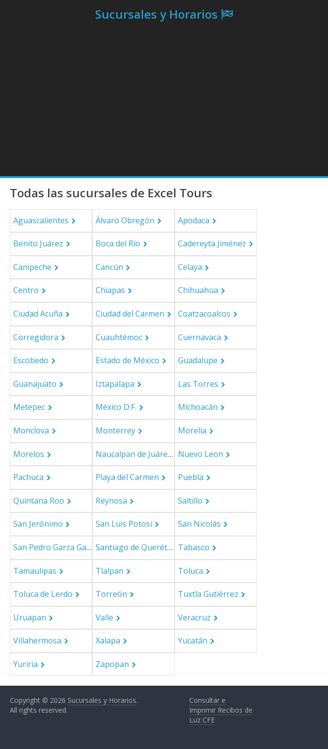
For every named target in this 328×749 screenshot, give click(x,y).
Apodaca (193, 220)
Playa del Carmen (127, 477)
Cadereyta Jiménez (212, 243)
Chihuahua (198, 290)
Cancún (109, 267)
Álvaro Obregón (125, 220)
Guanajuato (34, 383)
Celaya (190, 267)
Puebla (190, 477)
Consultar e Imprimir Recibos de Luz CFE (220, 710)
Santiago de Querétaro (138, 547)
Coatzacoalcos (204, 313)
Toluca (190, 570)
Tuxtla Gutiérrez (208, 593)
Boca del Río (118, 243)
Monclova (31, 430)
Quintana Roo (38, 500)
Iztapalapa (115, 383)
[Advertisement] (164, 102)
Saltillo (190, 500)
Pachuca (28, 477)
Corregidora (35, 337)
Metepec (29, 406)
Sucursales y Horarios (156, 14)
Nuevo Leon (200, 454)
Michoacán (198, 406)
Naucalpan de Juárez (134, 454)
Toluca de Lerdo (43, 593)
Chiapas (110, 290)
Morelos (28, 454)
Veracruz (194, 617)
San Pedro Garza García (56, 547)
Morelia (192, 430)
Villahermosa (37, 640)
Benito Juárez (38, 243)
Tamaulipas (34, 570)
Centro (26, 290)
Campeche (32, 267)
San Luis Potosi (124, 523)
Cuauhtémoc (119, 337)
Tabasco (193, 547)
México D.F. (116, 406)
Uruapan (29, 617)
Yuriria (25, 664)
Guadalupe (198, 360)
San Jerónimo (38, 523)
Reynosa (111, 500)
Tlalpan (110, 570)
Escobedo (31, 360)
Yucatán (192, 640)
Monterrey (115, 430)
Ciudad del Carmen (130, 313)
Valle (104, 617)
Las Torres (198, 383)
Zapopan (112, 664)
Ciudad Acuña (38, 313)
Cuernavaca (199, 337)
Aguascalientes (41, 220)
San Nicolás (199, 523)
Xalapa (108, 640)
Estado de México (127, 360)
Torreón (111, 593)
